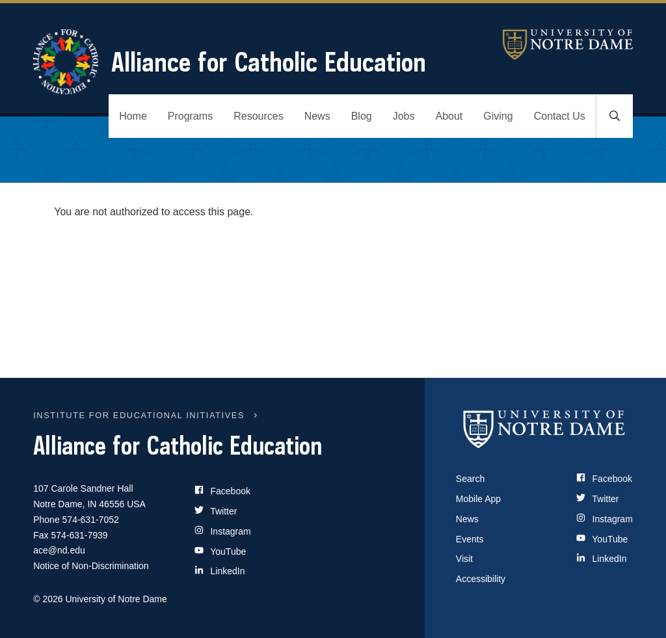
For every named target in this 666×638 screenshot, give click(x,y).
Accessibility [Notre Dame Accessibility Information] (480, 579)
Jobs (404, 116)
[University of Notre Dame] (544, 428)
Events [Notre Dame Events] (470, 539)
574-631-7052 (90, 519)
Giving (498, 116)
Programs (190, 116)
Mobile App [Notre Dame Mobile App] (478, 499)
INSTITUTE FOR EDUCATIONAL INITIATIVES (139, 415)
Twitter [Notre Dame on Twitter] (597, 499)
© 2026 (47, 599)
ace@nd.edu (59, 550)
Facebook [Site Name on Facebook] (222, 490)
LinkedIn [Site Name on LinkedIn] (219, 570)
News (317, 116)
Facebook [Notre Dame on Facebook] (604, 478)
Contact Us (559, 116)
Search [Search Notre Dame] (470, 478)
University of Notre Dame (568, 44)
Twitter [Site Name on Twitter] (215, 510)
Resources (258, 116)
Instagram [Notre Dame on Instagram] (604, 519)
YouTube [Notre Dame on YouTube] (602, 539)
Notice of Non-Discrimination (90, 566)
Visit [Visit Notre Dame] (464, 558)
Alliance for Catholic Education (229, 61)
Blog (361, 116)
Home (133, 116)
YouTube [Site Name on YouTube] (220, 551)
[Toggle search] (614, 116)
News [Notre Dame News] (467, 519)
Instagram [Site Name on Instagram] (222, 531)
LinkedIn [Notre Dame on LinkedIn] (601, 558)
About (449, 116)
